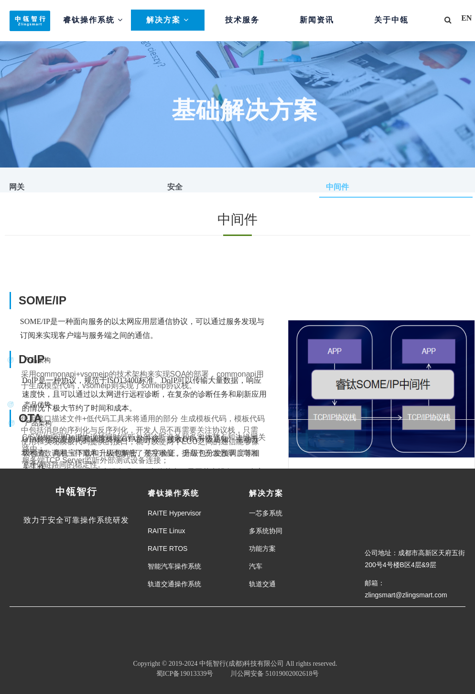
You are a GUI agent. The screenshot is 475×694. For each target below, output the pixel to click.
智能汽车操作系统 (174, 566)
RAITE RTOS (168, 548)
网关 (16, 187)
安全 (175, 187)
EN (466, 18)
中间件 (337, 187)
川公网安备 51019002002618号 (269, 673)
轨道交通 (262, 584)
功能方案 (262, 548)
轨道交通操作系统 (174, 584)
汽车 (255, 566)
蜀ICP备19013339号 (185, 673)
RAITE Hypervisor (174, 513)
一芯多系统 (265, 513)
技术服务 (242, 20)
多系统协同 (265, 531)
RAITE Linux (166, 531)
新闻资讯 (317, 20)
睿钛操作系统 (93, 20)
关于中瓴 (391, 20)
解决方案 (167, 20)
